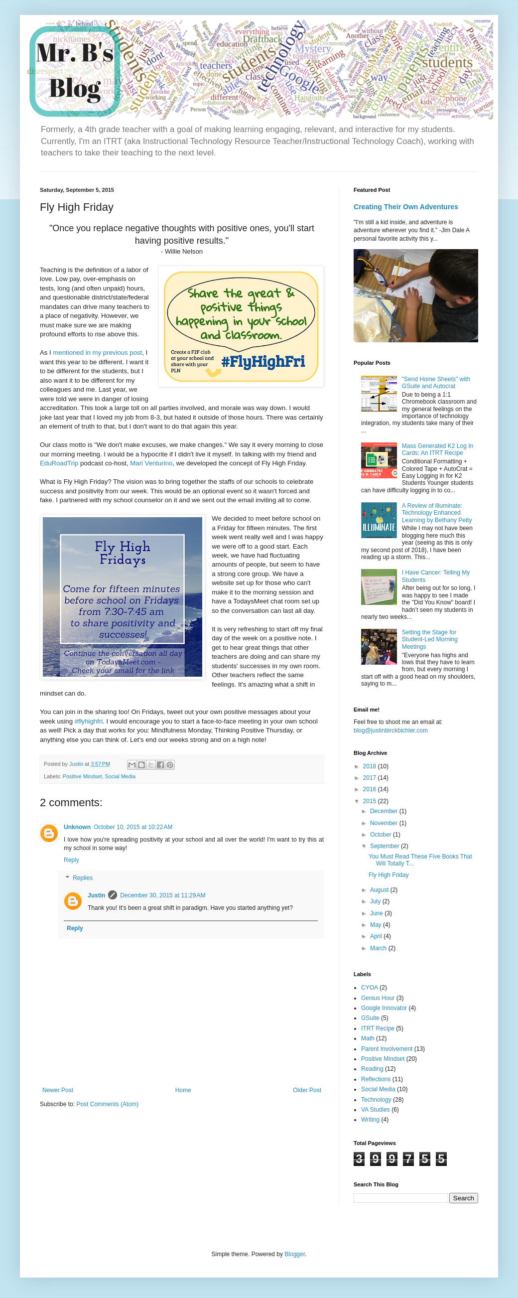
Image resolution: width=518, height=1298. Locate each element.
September (385, 846)
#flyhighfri (89, 721)
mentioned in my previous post (97, 352)
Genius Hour (377, 998)
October (381, 834)
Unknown (77, 827)
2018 (370, 766)
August (380, 889)
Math (368, 1038)
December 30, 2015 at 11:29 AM (162, 895)
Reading (372, 1068)
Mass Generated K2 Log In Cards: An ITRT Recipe (437, 449)
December (384, 811)
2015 (370, 801)
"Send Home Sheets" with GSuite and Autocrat (436, 383)
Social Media (120, 776)
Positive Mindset (82, 776)
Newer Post (57, 1090)
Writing (370, 1119)
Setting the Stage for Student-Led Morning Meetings (430, 639)
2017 (370, 777)
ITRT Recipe (377, 1028)
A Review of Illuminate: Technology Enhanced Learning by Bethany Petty (437, 513)
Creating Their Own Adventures (406, 207)
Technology (376, 1099)
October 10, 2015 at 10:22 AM (133, 827)
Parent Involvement (386, 1048)
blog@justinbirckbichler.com (391, 730)
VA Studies (375, 1109)
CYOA (369, 987)
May (376, 924)
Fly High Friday (389, 874)
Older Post (307, 1090)
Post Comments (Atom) (107, 1104)
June (377, 913)
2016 (370, 789)
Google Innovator (384, 1008)
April (377, 936)
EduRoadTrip (59, 463)
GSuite (370, 1017)
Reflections (375, 1079)
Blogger (294, 1254)
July (376, 901)
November (384, 823)
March (379, 948)
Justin (96, 895)
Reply (71, 860)
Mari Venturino (151, 463)
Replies (83, 877)
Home (183, 1090)
